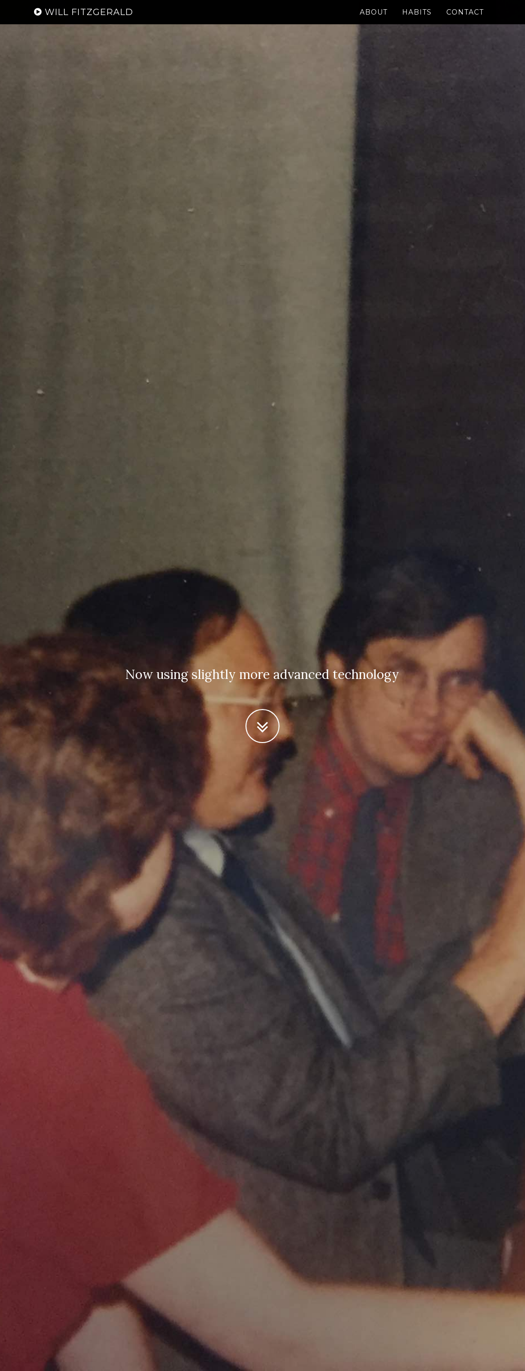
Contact (465, 21)
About (373, 21)
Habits (417, 21)
